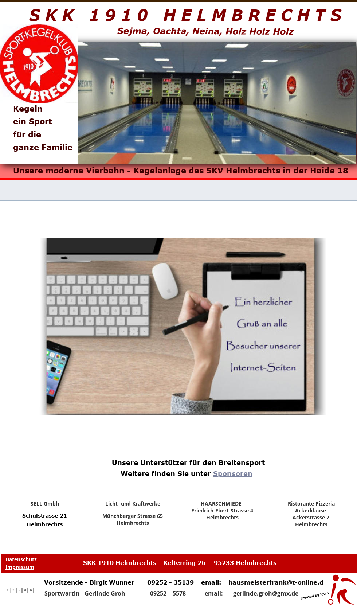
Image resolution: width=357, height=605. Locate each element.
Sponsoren (232, 473)
